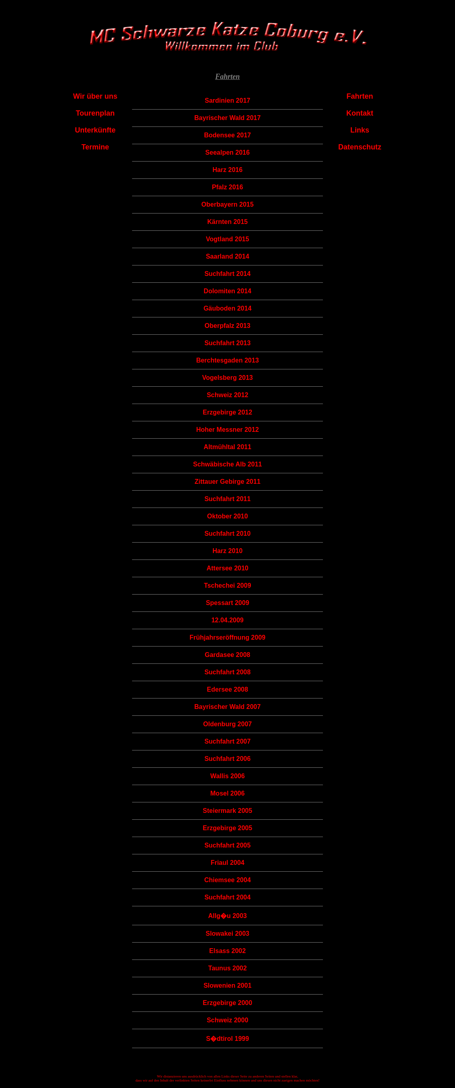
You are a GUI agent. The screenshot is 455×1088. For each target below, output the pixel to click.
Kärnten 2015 (227, 221)
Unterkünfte (95, 130)
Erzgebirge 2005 (227, 828)
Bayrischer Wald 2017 (227, 117)
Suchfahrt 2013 (228, 343)
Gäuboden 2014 (227, 308)
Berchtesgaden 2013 (227, 360)
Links (359, 130)
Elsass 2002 (227, 950)
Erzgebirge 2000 (227, 1002)
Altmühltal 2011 (227, 446)
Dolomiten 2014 (227, 291)
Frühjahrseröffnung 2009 (227, 637)
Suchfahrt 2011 (228, 498)
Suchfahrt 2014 (228, 273)
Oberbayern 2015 (227, 204)
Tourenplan (95, 113)
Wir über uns (95, 96)
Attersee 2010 (227, 568)
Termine (95, 147)
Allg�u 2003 (227, 915)
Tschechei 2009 (227, 585)
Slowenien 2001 (227, 985)
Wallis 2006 (227, 776)
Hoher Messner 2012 (227, 429)
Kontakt (359, 113)
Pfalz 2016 (227, 187)
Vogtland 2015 (227, 239)
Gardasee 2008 (227, 654)
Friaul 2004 (227, 862)
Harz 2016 (228, 169)
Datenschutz (359, 147)
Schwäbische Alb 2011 (227, 464)
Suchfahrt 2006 (228, 758)
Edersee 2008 (227, 689)
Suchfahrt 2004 (228, 897)
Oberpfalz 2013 (227, 325)
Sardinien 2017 (227, 100)
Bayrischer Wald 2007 (227, 706)
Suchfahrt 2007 (228, 741)
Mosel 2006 (227, 793)
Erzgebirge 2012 (227, 412)
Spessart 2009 (227, 602)
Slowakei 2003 (228, 933)
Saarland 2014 (227, 256)
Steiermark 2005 (227, 810)
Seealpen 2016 (227, 152)
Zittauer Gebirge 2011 (227, 481)
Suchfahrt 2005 (228, 845)
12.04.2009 (227, 620)
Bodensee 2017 (227, 135)
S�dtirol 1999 (227, 1038)
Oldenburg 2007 (227, 724)
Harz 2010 (228, 550)
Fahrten (359, 96)
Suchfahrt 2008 (228, 672)
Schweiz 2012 (227, 395)
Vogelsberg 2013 (227, 377)
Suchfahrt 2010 (228, 533)
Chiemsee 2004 (227, 880)
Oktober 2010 (227, 516)
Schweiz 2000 (227, 1020)
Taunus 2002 (227, 968)
